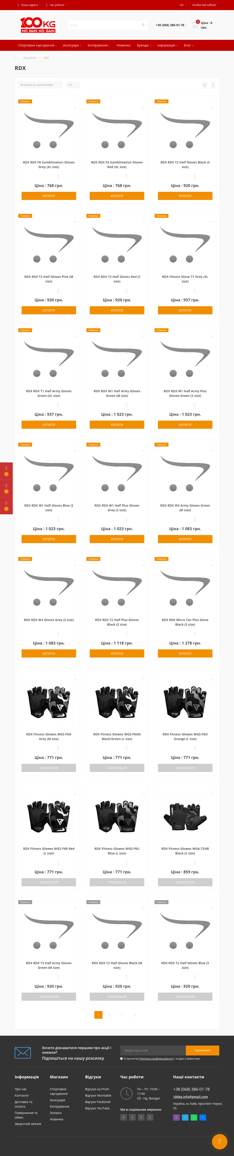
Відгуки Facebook (98, 1102)
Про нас (21, 1089)
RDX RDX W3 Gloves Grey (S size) (49, 620)
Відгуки (65, 56)
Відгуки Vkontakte (98, 1095)
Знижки (55, 1113)
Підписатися (202, 1050)
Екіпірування (59, 1106)
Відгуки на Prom (97, 1089)
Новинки (123, 45)
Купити (49, 196)
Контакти (22, 1095)
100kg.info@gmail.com (190, 1097)
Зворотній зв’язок (28, 1124)
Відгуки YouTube (97, 1108)
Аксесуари (57, 1100)
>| (134, 1015)
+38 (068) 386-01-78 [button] (191, 1089)
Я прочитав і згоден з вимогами (162, 1059)
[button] (29, 5)
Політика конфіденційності (156, 1059)
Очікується (49, 768)
